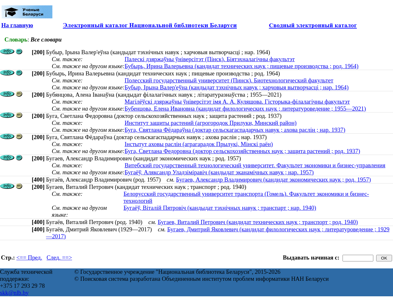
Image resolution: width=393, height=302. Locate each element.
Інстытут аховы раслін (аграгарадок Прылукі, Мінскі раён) (198, 144)
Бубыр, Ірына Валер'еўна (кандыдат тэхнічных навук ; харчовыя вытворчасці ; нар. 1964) (236, 87)
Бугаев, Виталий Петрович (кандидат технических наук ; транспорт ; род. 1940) (258, 222)
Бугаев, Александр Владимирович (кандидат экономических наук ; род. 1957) (273, 179)
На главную (17, 25)
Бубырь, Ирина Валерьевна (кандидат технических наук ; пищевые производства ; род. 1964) (241, 66)
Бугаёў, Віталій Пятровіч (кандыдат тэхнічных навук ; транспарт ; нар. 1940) (219, 207)
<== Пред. (29, 257)
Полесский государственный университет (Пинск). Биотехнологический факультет (228, 80)
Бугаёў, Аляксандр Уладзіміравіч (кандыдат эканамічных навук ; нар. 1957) (219, 172)
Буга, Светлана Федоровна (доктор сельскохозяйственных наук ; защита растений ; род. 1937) (242, 151)
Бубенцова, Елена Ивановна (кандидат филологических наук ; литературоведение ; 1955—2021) (245, 108)
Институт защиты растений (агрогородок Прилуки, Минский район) (210, 122)
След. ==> (59, 257)
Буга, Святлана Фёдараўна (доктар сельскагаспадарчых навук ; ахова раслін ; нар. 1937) (234, 129)
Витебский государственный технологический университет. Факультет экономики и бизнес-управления (254, 165)
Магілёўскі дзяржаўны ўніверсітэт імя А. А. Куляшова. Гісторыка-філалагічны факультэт (237, 101)
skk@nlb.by (14, 292)
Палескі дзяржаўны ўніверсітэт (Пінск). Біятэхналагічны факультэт (209, 59)
